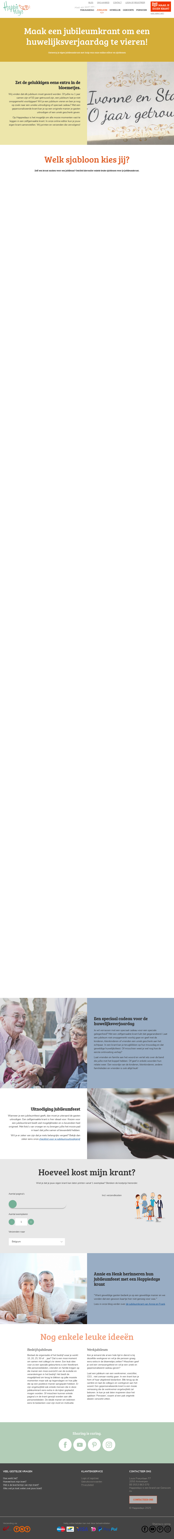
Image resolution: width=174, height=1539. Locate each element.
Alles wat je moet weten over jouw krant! (22, 1488)
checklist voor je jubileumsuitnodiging (59, 1139)
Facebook (65, 1444)
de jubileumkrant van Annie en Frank (145, 1304)
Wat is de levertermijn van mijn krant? (21, 1485)
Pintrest (94, 1444)
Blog (90, 2)
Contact (117, 2)
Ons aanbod (103, 2)
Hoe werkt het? (157, 13)
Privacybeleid (87, 1485)
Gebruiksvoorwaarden (91, 1482)
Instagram (108, 1444)
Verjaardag (87, 10)
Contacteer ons (143, 1499)
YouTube (79, 1444)
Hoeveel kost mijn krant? (14, 1482)
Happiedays (16, 8)
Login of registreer (135, 2)
